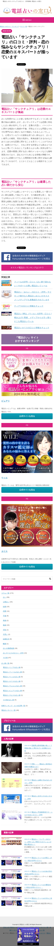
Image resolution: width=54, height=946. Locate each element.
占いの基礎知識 (8, 648)
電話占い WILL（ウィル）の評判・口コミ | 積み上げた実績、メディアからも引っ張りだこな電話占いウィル (32, 317)
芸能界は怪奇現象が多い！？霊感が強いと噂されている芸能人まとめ (38, 748)
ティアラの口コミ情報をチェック (28, 306)
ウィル (4, 478)
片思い (5, 634)
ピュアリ (5, 401)
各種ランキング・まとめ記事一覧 (13, 706)
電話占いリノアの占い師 (11, 667)
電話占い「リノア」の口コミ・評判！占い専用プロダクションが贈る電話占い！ (37, 841)
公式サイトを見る (27, 416)
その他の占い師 (8, 700)
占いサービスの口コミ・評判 (13, 653)
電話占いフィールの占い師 (12, 672)
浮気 (4, 630)
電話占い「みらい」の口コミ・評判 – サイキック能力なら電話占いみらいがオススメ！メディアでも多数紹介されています (32, 296)
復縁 (4, 625)
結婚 (4, 606)
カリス (4, 551)
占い (4, 597)
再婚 (4, 620)
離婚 (4, 644)
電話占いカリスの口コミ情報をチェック (31, 328)
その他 (5, 658)
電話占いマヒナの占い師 (11, 695)
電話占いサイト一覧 (8, 710)
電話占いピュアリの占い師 (12, 691)
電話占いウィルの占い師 (11, 677)
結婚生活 (6, 639)
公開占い (6, 602)
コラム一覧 (5, 593)
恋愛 (4, 611)
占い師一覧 (5, 663)
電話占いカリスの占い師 (11, 681)
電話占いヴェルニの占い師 (12, 686)
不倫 (4, 616)
